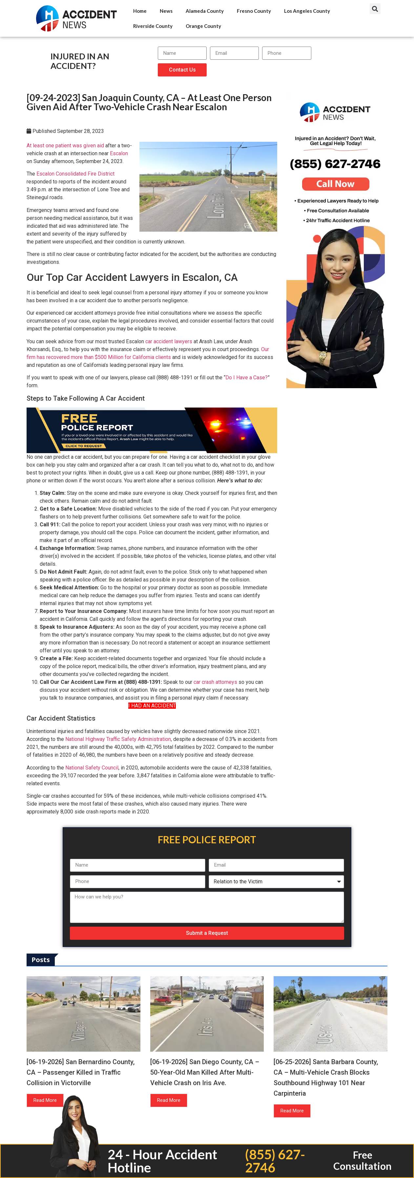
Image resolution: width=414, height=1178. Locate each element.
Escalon (119, 153)
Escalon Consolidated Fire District (75, 174)
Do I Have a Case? (246, 377)
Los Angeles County (307, 11)
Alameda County (205, 11)
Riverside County (153, 26)
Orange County (203, 26)
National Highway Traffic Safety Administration (118, 739)
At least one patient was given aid (65, 145)
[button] (375, 8)
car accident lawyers (168, 341)
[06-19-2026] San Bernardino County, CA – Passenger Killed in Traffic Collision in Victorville (81, 1072)
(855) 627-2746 (275, 1160)
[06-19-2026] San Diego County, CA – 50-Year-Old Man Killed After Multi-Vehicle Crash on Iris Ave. (204, 1072)
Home (140, 11)
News (166, 11)
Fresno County (254, 11)
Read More (45, 1100)
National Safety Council (91, 768)
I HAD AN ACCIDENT (152, 706)
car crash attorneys (215, 682)
